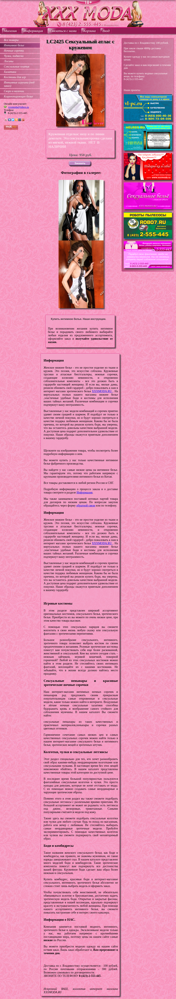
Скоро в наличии (14, 91)
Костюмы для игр (15, 77)
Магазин (10, 31)
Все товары (11, 40)
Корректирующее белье (18, 96)
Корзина (89, 31)
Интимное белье (14, 45)
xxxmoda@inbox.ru (18, 107)
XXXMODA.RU (102, 391)
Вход (106, 31)
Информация (33, 31)
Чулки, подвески (13, 56)
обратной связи (85, 505)
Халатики (10, 71)
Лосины (8, 61)
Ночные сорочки (14, 50)
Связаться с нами (63, 31)
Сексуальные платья (16, 66)
